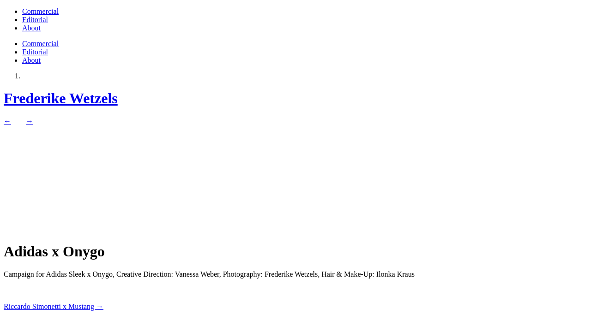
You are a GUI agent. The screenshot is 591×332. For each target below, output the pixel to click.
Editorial (35, 20)
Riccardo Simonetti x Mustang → (53, 306)
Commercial (40, 11)
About (31, 28)
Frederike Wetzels (61, 98)
